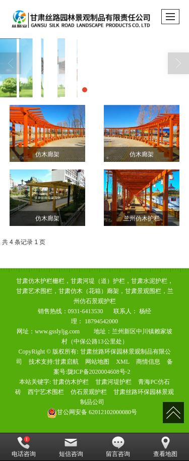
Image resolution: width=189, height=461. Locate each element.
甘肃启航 (66, 361)
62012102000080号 (92, 412)
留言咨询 (118, 446)
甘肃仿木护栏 (70, 381)
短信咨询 (71, 446)
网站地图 (97, 361)
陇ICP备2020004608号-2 (99, 371)
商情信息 (148, 361)
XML (123, 361)
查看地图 (165, 446)
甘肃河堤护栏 (113, 381)
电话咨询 (24, 446)
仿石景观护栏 (89, 391)
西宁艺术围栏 (46, 391)
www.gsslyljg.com (57, 331)
